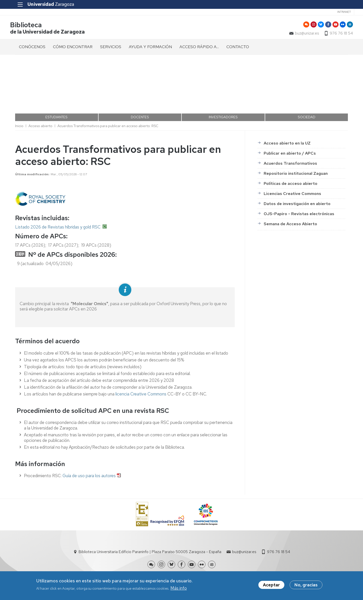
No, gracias (306, 585)
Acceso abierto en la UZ (287, 134)
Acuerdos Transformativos (290, 154)
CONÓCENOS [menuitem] (32, 48)
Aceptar (271, 585)
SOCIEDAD (306, 108)
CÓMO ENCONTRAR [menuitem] (73, 48)
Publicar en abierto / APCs (290, 144)
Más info (178, 588)
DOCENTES (140, 108)
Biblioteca (31, 26)
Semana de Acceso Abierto (290, 215)
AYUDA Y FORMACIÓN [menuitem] (150, 48)
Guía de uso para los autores (89, 467)
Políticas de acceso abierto (290, 174)
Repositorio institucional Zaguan (296, 164)
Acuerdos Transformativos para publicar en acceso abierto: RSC (107, 117)
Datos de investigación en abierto (297, 194)
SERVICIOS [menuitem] (110, 48)
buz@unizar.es (302, 34)
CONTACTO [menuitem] (237, 48)
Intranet (338, 12)
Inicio (19, 117)
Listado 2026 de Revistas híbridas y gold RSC (58, 218)
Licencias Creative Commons (292, 184)
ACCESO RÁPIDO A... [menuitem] (199, 48)
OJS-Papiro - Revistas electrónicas (299, 205)
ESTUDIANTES (56, 108)
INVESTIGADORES (223, 108)
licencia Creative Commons (140, 385)
